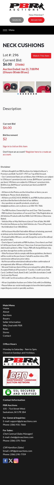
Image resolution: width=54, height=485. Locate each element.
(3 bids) (19, 64)
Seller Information (12, 322)
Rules (5, 328)
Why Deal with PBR (12, 325)
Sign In (16, 20)
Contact (7, 335)
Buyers (6, 318)
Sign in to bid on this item (15, 146)
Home (6, 308)
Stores (6, 332)
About (6, 311)
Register (36, 20)
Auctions (7, 315)
